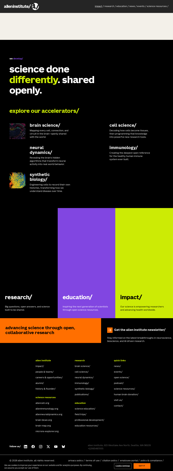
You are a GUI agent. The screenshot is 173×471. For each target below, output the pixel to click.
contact (118, 406)
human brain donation (125, 395)
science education (84, 409)
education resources (86, 426)
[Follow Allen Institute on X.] (48, 446)
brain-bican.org (44, 420)
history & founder (45, 389)
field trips (80, 415)
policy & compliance (151, 461)
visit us (118, 400)
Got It (142, 466)
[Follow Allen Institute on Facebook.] (33, 446)
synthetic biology (84, 389)
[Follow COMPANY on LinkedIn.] (25, 446)
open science (121, 378)
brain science (82, 366)
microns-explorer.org (47, 431)
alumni (39, 383)
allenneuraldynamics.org (49, 415)
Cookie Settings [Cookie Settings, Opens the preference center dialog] (123, 466)
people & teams (44, 372)
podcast (118, 383)
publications (81, 395)
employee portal (129, 461)
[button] (99, 6)
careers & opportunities (48, 378)
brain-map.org (43, 426)
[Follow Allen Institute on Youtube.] (56, 446)
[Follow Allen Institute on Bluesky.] (63, 446)
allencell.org (42, 403)
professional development (89, 420)
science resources (157, 6)
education (121, 6)
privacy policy (75, 461)
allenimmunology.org (47, 409)
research (109, 6)
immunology (81, 383)
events (141, 6)
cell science (81, 372)
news (132, 6)
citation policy (109, 461)
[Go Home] (20, 360)
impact (98, 6)
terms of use (93, 461)
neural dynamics (83, 378)
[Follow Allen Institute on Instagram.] (40, 446)
